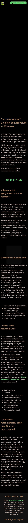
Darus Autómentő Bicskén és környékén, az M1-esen (14, 123)
